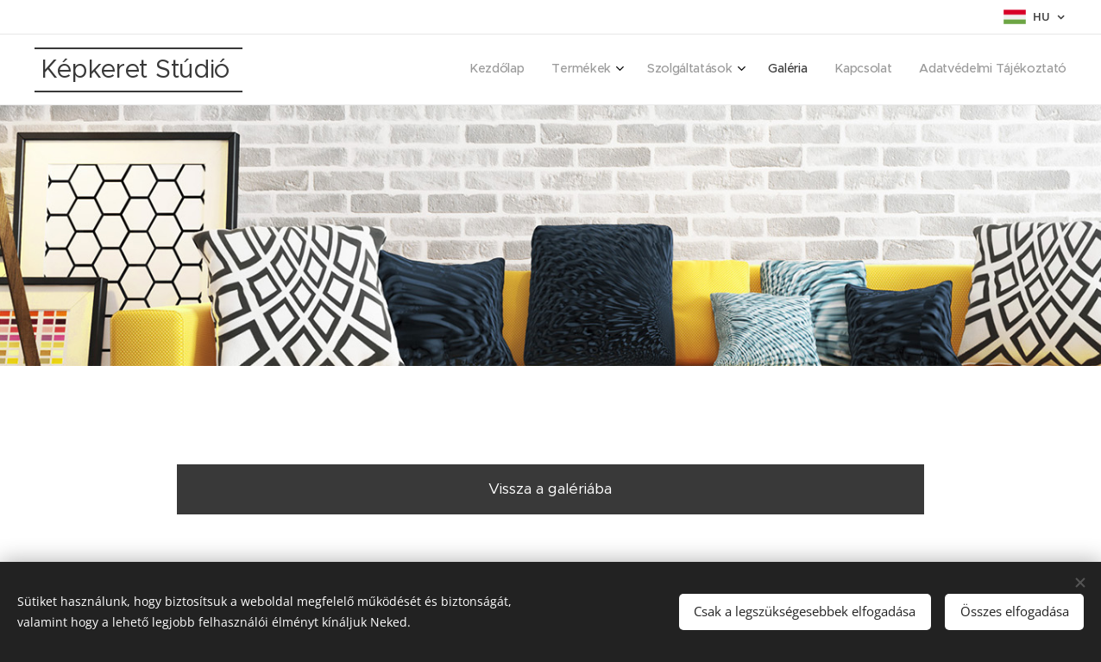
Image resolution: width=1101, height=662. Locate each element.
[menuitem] (916, 69)
